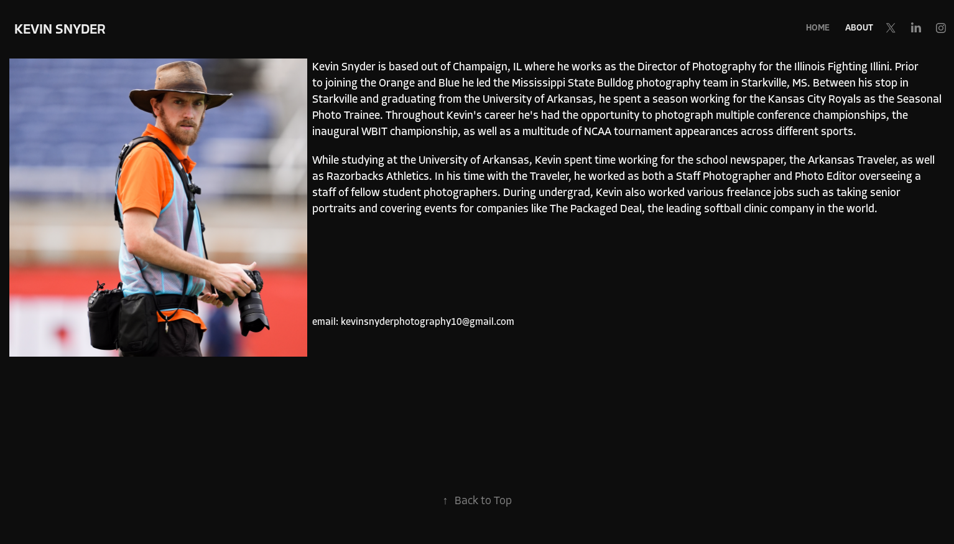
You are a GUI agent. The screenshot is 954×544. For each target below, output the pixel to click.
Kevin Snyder (60, 29)
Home (818, 28)
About (859, 28)
